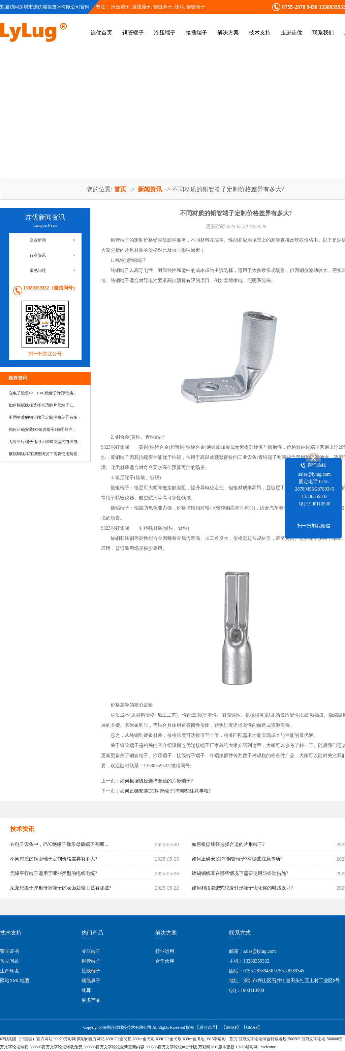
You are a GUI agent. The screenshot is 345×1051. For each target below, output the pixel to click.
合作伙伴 (164, 961)
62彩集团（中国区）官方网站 (26, 1038)
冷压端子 (120, 6)
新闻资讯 (151, 189)
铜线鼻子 (91, 980)
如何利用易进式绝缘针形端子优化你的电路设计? (242, 887)
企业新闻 (38, 240)
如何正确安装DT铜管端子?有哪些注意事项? (165, 791)
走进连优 (291, 32)
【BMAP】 (231, 1027)
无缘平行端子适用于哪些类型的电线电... (45, 441)
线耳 (86, 990)
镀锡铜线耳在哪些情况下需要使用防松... (45, 453)
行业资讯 (38, 255)
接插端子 (196, 32)
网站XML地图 (14, 980)
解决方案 (228, 32)
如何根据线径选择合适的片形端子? (156, 780)
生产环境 (9, 970)
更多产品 (91, 1000)
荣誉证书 (9, 951)
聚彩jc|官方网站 (91, 1038)
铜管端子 (195, 6)
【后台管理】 (207, 1027)
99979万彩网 (65, 1038)
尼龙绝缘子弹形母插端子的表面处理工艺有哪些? (60, 887)
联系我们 (323, 32)
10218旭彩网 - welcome (256, 1047)
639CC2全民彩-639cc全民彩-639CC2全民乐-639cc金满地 (155, 1038)
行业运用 (164, 951)
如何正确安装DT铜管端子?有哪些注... (42, 429)
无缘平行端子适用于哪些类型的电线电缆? (53, 873)
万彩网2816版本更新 (216, 1047)
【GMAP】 (252, 1027)
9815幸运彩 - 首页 (221, 1038)
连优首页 (101, 32)
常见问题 (38, 270)
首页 (121, 189)
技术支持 (260, 32)
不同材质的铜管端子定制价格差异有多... (45, 417)
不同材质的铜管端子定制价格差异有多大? (53, 858)
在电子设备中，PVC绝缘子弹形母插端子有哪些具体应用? (61, 844)
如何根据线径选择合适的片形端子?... (41, 405)
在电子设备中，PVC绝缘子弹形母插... (42, 393)
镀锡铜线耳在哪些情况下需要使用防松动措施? (240, 873)
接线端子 (91, 970)
